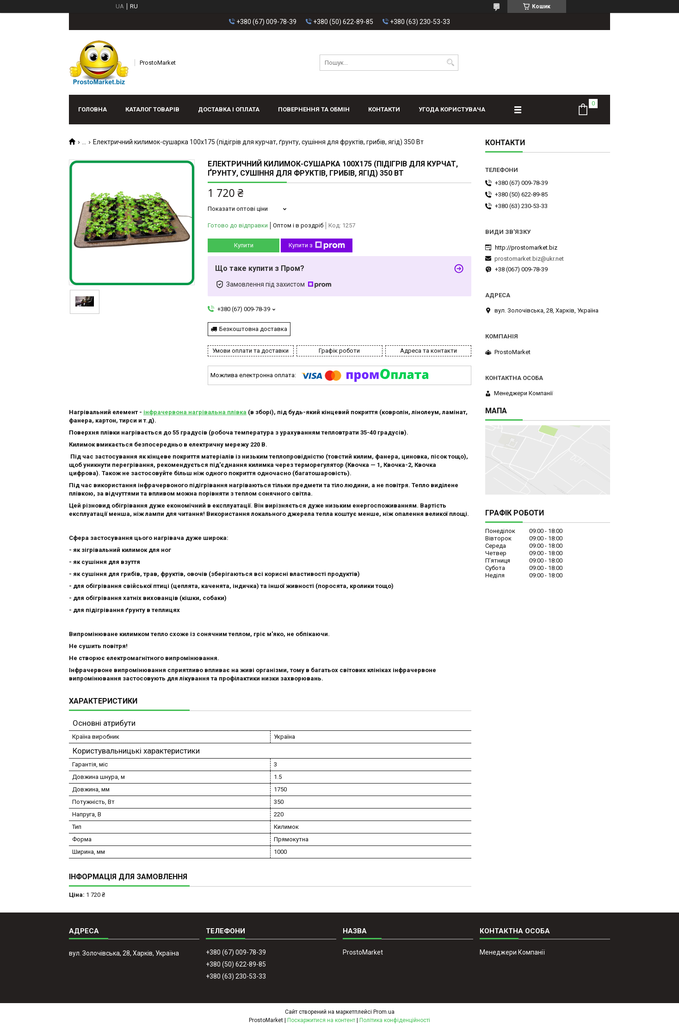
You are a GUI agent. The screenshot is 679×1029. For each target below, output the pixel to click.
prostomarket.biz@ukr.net (529, 258)
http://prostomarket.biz (526, 247)
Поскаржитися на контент (321, 1020)
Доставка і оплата (228, 109)
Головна (92, 109)
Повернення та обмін (314, 109)
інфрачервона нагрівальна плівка (195, 412)
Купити (243, 245)
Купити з (317, 245)
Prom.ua (384, 1012)
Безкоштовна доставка (253, 328)
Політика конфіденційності (394, 1020)
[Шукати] (450, 63)
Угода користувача (452, 109)
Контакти (384, 109)
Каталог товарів (152, 109)
